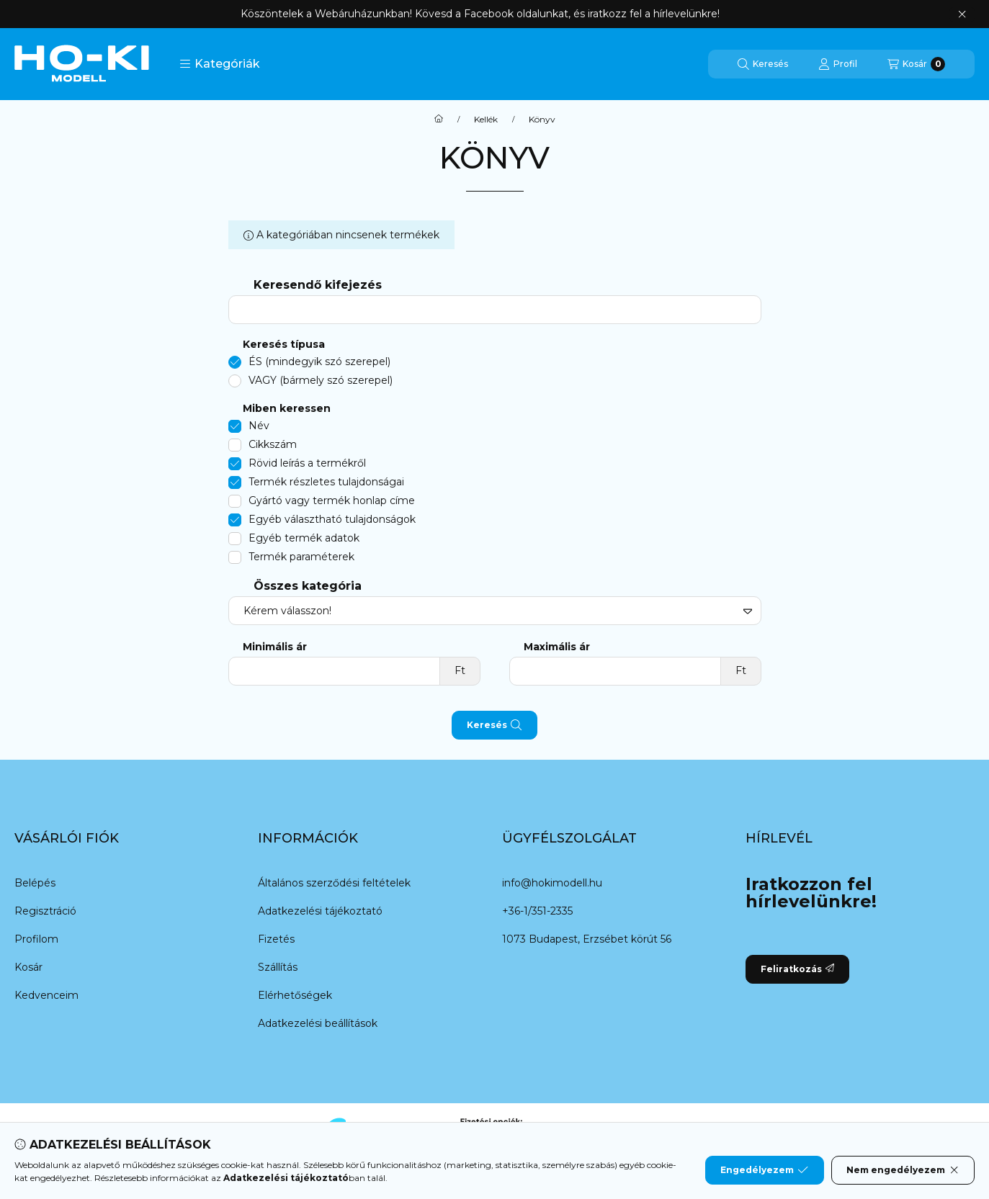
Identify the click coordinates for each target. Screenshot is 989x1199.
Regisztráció (45, 910)
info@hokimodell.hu (552, 882)
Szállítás (277, 967)
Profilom (36, 939)
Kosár (28, 967)
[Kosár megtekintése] (916, 64)
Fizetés (276, 939)
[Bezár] (962, 14)
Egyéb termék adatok (304, 537)
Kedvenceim (46, 995)
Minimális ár (275, 647)
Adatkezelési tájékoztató (320, 910)
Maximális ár (557, 647)
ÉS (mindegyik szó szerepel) (319, 361)
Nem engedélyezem (902, 1170)
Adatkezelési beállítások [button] (317, 1023)
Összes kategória (308, 586)
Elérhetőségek (295, 995)
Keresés (494, 725)
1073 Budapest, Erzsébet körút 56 (586, 939)
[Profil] (838, 64)
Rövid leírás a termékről (307, 463)
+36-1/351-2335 (537, 910)
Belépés (34, 882)
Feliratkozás (797, 969)
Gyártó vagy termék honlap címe (332, 500)
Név (259, 425)
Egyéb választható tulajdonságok (332, 519)
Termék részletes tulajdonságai (326, 481)
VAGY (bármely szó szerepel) (321, 380)
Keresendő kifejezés (318, 285)
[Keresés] (763, 64)
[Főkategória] (438, 119)
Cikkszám (273, 444)
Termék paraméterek (301, 556)
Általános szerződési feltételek (334, 882)
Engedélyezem (764, 1170)
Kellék (486, 119)
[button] (219, 64)
